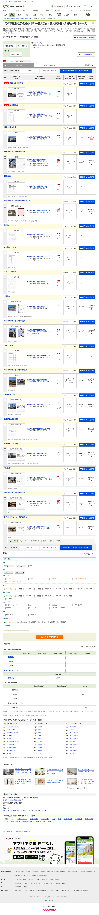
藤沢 (39, 738)
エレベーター (33, 607)
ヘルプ (44, 897)
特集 (16, 890)
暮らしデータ (51, 890)
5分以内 (28, 596)
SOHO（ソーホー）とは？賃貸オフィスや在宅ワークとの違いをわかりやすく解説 (23, 771)
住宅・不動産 (89, 819)
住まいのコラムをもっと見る (77, 788)
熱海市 (39, 47)
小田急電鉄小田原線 (13, 741)
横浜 (39, 730)
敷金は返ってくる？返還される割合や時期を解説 (55, 781)
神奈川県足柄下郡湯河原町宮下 (14, 151)
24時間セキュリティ (12, 605)
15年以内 (58, 589)
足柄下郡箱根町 (42, 45)
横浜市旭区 (73, 727)
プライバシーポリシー (35, 897)
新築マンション (19, 883)
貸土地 (54, 578)
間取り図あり (7, 810)
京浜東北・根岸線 (12, 733)
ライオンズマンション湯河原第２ (15, 517)
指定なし (9, 589)
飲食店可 (8, 607)
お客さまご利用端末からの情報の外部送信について (41, 871)
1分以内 (19, 596)
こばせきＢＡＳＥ (10, 127)
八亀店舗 (7, 468)
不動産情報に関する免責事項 (22, 831)
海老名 (40, 750)
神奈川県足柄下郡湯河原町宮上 (14, 321)
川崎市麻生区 (74, 744)
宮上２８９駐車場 (16, 83)
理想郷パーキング (10, 225)
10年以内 (48, 589)
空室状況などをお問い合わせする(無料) (76, 70)
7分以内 (38, 596)
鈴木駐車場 (14, 105)
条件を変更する (16, 54)
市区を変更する (10, 46)
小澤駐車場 (7, 176)
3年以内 (28, 589)
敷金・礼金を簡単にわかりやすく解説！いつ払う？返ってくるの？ (86, 771)
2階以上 (54, 605)
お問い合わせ (50, 897)
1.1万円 (85, 707)
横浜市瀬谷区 (74, 733)
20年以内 (69, 589)
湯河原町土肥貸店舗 (11, 419)
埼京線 (9, 738)
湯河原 (5, 805)
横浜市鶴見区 (74, 738)
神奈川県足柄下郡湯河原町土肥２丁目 (17, 201)
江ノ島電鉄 (10, 744)
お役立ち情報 (5, 890)
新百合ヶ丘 (41, 744)
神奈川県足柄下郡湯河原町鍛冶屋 (15, 370)
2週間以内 (63, 622)
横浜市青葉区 (74, 736)
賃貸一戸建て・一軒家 (33, 879)
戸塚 (39, 736)
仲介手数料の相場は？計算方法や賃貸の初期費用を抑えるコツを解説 (23, 781)
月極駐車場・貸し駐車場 (19, 810)
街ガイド (58, 890)
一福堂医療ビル (9, 394)
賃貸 (59, 819)
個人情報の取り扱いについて (23, 875)
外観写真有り (33, 614)
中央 (9, 800)
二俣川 (40, 741)
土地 (53, 819)
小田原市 (72, 741)
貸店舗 (31, 578)
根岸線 (9, 753)
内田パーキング (9, 345)
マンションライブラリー (12, 821)
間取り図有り (10, 614)
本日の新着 (23, 622)
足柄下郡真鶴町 (51, 45)
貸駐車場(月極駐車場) (81, 578)
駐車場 (51, 879)
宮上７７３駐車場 (10, 272)
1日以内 (33, 622)
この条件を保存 (87, 54)
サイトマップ (59, 897)
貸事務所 (8, 578)
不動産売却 (18, 887)
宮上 (17, 800)
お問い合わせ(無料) (87, 84)
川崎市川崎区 (74, 750)
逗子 (39, 753)
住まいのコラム (66, 890)
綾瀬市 (72, 747)
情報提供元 (75, 871)
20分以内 (69, 596)
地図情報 (85, 890)
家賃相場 (38, 821)
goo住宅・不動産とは (21, 871)
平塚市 (72, 730)
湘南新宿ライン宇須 (13, 727)
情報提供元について (8, 831)
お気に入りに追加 (49, 71)
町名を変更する (22, 46)
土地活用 (25, 887)
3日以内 (43, 622)
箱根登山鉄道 (11, 730)
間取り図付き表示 (49, 65)
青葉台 (40, 727)
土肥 (13, 800)
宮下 (21, 800)
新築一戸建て (34, 819)
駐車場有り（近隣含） (58, 607)
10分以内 (48, 596)
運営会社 (66, 897)
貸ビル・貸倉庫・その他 (13, 581)
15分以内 (58, 596)
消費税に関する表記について (39, 875)
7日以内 (52, 622)
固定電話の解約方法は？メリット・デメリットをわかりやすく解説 (55, 771)
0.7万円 (57, 678)
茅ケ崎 (40, 747)
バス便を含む (10, 598)
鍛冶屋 (5, 800)
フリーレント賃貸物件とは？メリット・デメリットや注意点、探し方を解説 (86, 781)
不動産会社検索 (27, 821)
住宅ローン (65, 883)
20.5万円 (84, 694)
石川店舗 (7, 296)
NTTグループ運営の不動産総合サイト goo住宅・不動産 (18, 1)
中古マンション (22, 819)
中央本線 (10, 736)
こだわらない (10, 622)
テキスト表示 (18, 65)
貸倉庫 (44, 810)
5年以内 (38, 589)
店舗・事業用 (68, 819)
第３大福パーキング (11, 247)
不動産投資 (78, 819)
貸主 (30, 566)
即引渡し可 (78, 605)
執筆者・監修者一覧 (76, 890)
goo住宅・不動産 (6, 871)
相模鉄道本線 (11, 750)
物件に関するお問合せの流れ (63, 871)
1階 (30, 605)
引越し (21, 890)
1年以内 (19, 589)
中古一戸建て (45, 819)
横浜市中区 (73, 753)
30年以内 (89, 589)
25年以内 (79, 589)
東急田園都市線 (12, 747)
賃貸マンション (44, 879)
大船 (39, 733)
